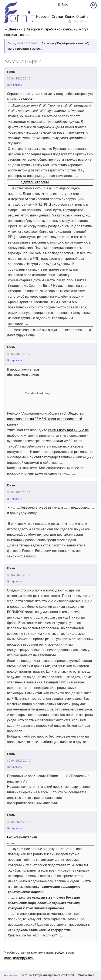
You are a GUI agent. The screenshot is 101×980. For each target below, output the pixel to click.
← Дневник (13, 29)
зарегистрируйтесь (19, 958)
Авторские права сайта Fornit (53, 975)
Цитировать (14, 84)
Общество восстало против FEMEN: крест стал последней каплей (45, 418)
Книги (69, 16)
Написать (10, 975)
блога (27, 99)
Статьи (57, 16)
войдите (60, 952)
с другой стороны (35, 182)
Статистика (86, 975)
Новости (43, 16)
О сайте (82, 16)
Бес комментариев (22, 837)
